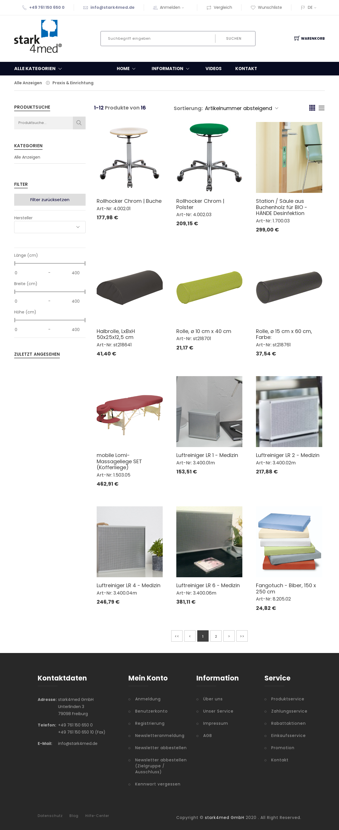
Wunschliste (266, 7)
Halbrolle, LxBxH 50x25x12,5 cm (116, 334)
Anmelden (174, 7)
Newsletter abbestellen (161, 748)
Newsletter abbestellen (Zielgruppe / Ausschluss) (161, 766)
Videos (213, 68)
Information (172, 68)
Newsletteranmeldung (160, 735)
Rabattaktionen (286, 723)
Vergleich (219, 7)
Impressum (215, 723)
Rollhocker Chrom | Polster (200, 204)
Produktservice (286, 699)
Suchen (233, 38)
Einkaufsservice (286, 735)
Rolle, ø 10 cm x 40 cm (203, 331)
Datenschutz (50, 816)
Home (127, 68)
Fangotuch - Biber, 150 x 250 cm (286, 588)
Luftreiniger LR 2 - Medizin (287, 455)
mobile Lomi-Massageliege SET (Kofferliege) (119, 461)
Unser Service (218, 711)
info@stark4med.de (112, 7)
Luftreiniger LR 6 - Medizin (208, 585)
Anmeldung (148, 699)
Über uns (213, 699)
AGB (207, 735)
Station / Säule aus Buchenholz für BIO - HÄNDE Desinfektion (281, 207)
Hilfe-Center (97, 816)
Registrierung (150, 723)
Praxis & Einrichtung (73, 83)
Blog (74, 816)
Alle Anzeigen (28, 83)
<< (177, 636)
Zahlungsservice (286, 711)
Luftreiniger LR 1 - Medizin (207, 455)
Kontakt (246, 68)
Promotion (282, 748)
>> (242, 636)
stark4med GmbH (224, 817)
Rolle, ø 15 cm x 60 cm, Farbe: (284, 334)
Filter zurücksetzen (49, 200)
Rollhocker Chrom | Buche (129, 201)
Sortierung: (188, 108)
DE (310, 7)
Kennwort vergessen (158, 784)
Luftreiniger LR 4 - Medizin (128, 585)
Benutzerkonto (151, 711)
